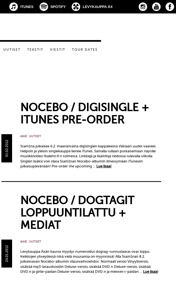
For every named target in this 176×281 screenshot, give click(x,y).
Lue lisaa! (103, 166)
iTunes (26, 7)
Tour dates (85, 50)
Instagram (143, 6)
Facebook (170, 6)
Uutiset (12, 50)
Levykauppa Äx (98, 7)
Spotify (58, 7)
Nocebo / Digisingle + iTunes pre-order (84, 113)
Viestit (57, 50)
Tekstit (35, 50)
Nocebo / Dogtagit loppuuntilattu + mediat (77, 212)
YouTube (156, 6)
